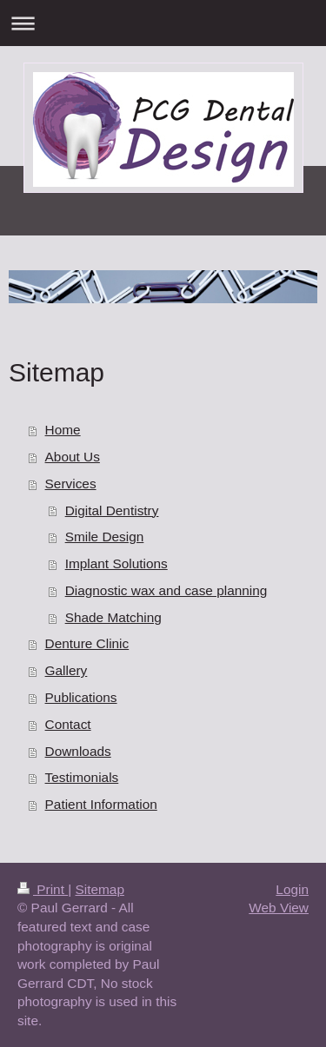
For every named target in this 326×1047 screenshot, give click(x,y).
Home (63, 429)
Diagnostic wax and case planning (166, 590)
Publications (81, 697)
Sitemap (99, 889)
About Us (72, 456)
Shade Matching (113, 617)
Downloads (78, 751)
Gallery (66, 670)
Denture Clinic (87, 643)
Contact (68, 724)
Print (42, 889)
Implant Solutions (116, 563)
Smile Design (104, 536)
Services (70, 483)
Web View (279, 907)
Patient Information (101, 804)
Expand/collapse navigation (163, 23)
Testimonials (82, 777)
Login (292, 889)
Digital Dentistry (112, 510)
